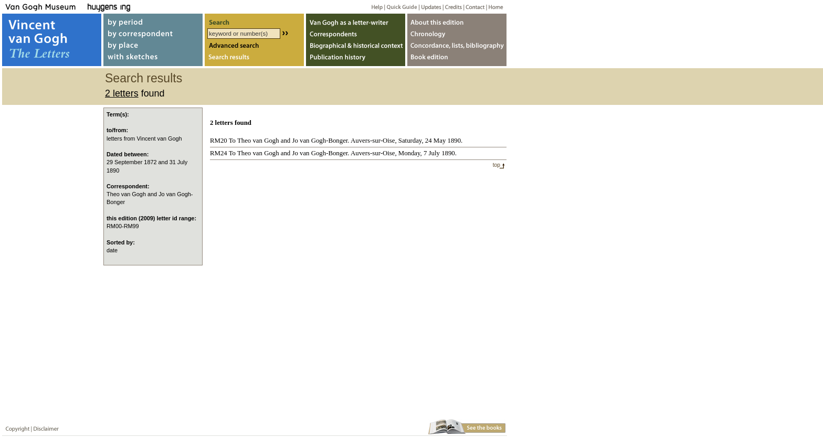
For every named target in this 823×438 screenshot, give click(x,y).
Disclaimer (44, 426)
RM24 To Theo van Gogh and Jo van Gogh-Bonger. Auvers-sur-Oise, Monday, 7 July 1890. (333, 153)
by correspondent (153, 33)
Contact (473, 6)
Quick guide (401, 6)
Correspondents (355, 33)
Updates (430, 6)
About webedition (457, 20)
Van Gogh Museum (44, 6)
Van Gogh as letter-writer (355, 20)
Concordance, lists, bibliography (457, 46)
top (496, 165)
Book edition (457, 59)
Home (494, 6)
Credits (451, 6)
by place (153, 46)
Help (373, 6)
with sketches (153, 59)
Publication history (355, 59)
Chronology (457, 33)
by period (153, 20)
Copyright (15, 426)
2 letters (122, 93)
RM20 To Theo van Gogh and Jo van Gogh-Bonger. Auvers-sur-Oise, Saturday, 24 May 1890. (336, 140)
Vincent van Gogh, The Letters (51, 40)
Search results (254, 59)
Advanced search (254, 46)
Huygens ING (137, 6)
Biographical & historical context (355, 46)
